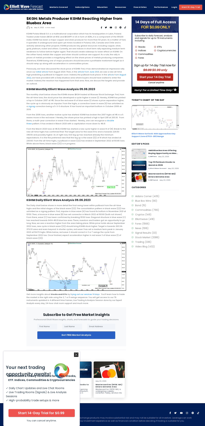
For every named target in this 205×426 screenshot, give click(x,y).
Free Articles (140, 7)
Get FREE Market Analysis (75, 335)
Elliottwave (150, 219)
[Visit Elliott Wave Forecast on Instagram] (187, 413)
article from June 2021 (87, 72)
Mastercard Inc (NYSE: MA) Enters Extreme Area (108, 385)
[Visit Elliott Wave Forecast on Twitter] (175, 413)
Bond (146, 205)
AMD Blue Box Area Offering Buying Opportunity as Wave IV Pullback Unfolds (41, 387)
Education (102, 7)
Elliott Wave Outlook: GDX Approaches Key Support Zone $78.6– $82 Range (159, 134)
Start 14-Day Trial (191, 7)
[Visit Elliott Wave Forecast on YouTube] (181, 413)
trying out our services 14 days (84, 294)
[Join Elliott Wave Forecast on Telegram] (193, 413)
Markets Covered (59, 7)
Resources (120, 7)
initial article (41, 72)
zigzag (31, 106)
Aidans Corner (153, 196)
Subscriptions (82, 7)
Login (174, 7)
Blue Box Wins (152, 201)
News (147, 228)
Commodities (152, 210)
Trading (149, 242)
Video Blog (150, 246)
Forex (148, 223)
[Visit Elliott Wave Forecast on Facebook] (170, 413)
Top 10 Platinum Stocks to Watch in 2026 (75, 385)
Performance (161, 7)
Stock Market (153, 237)
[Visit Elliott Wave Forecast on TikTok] (198, 413)
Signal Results (151, 233)
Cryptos (149, 214)
